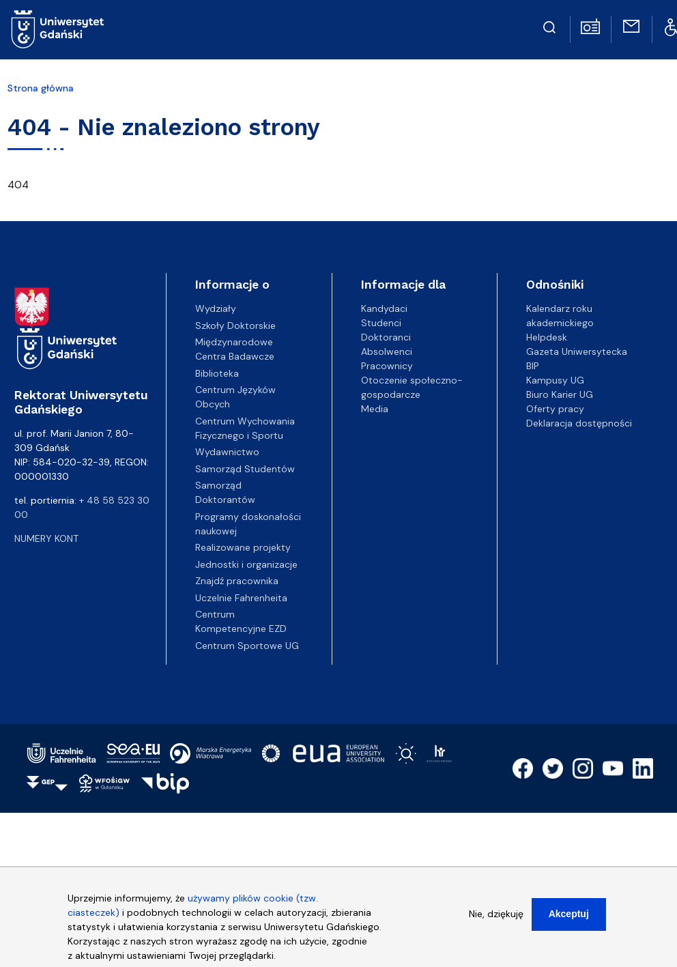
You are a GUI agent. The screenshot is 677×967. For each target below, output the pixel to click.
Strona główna (41, 88)
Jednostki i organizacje (246, 564)
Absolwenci (386, 351)
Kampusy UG (555, 380)
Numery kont (46, 538)
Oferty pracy (555, 409)
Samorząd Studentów (245, 469)
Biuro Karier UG (559, 394)
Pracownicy (387, 366)
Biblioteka (217, 373)
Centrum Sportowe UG (247, 645)
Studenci (381, 323)
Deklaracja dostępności (579, 423)
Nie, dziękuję (496, 918)
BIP (532, 366)
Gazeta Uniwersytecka (576, 351)
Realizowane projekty (243, 547)
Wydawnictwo (227, 452)
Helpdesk (546, 337)
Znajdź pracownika (236, 581)
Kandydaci (384, 308)
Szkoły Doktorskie (235, 325)
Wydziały (215, 308)
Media (374, 409)
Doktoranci (386, 337)
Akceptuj (569, 918)
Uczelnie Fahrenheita (241, 598)
